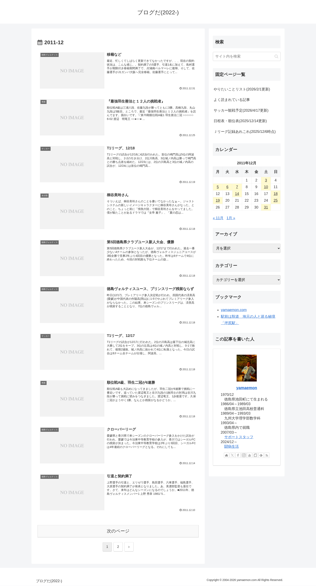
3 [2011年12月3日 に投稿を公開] (266, 180)
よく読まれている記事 (232, 100)
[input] (247, 56)
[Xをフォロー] (232, 455)
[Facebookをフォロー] (238, 455)
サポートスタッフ (238, 437)
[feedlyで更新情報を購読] (261, 455)
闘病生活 (231, 446)
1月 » (231, 218)
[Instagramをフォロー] (243, 455)
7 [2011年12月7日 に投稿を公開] (237, 187)
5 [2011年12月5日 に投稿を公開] (218, 187)
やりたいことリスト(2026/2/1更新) (242, 89)
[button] (276, 56)
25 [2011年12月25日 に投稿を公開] (276, 200)
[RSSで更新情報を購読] (266, 455)
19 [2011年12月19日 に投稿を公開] (218, 200)
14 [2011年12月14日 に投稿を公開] (237, 194)
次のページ (118, 531)
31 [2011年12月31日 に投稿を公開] (266, 207)
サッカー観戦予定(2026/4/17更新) (241, 110)
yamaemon (246, 388)
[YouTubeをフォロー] (249, 455)
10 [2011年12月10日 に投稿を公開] (266, 187)
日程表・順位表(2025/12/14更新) (240, 121)
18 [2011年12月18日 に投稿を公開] (276, 194)
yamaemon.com (234, 310)
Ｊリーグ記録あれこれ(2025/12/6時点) (245, 132)
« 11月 (218, 218)
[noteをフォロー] (255, 455)
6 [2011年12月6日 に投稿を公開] (227, 187)
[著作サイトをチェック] (226, 455)
